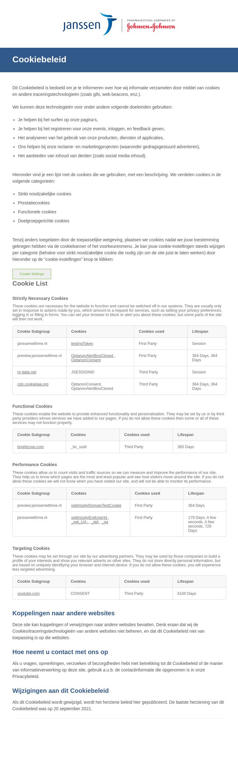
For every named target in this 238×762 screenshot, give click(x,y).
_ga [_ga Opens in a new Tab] (105, 522)
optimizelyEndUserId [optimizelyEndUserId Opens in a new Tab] (89, 517)
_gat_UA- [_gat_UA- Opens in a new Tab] (80, 522)
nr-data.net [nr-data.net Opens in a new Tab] (26, 372)
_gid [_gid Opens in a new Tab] (95, 522)
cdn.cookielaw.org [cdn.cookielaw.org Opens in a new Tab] (32, 384)
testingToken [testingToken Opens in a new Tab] (82, 343)
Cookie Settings (32, 274)
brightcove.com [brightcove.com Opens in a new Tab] (30, 447)
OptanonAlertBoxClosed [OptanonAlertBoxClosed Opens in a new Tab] (92, 356)
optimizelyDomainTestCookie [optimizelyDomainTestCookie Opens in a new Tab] (96, 505)
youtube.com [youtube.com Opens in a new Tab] (28, 593)
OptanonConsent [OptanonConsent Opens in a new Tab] (86, 360)
